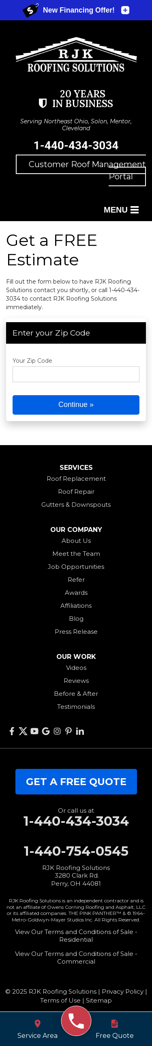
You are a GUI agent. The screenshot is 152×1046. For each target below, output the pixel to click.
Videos (76, 668)
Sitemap (99, 1000)
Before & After (76, 693)
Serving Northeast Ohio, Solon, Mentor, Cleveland (76, 125)
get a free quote (76, 782)
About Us (76, 541)
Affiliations (76, 605)
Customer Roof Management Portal (87, 170)
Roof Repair (76, 491)
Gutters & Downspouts (76, 504)
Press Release (76, 631)
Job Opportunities (76, 566)
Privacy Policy (122, 991)
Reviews (76, 680)
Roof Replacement (76, 478)
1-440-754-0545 (76, 851)
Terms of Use (60, 1000)
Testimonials (76, 706)
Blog (76, 618)
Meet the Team (76, 553)
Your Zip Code (32, 360)
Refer (76, 579)
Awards (76, 592)
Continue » (76, 404)
